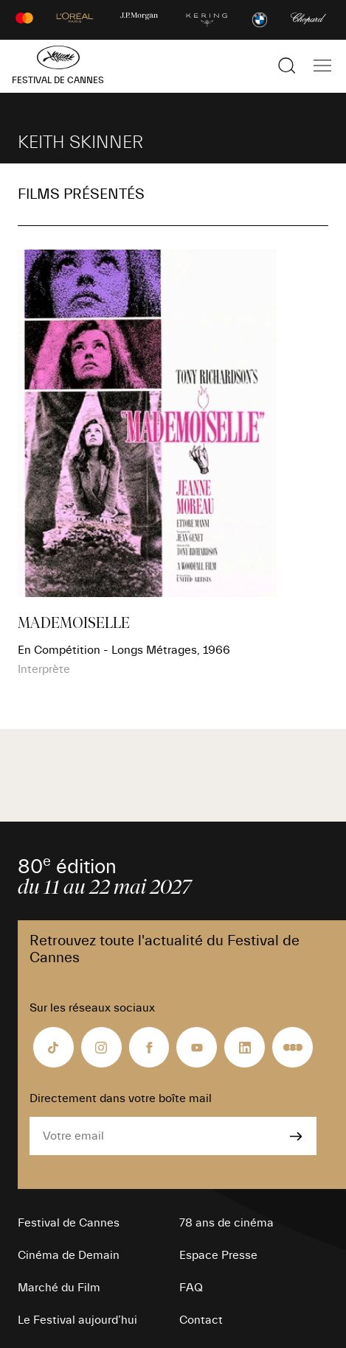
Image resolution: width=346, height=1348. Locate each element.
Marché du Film (59, 1287)
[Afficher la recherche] (287, 65)
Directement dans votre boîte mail (121, 1098)
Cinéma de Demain (69, 1255)
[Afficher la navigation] (322, 65)
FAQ (191, 1287)
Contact (201, 1320)
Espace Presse (218, 1255)
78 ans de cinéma (226, 1222)
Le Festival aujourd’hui (77, 1320)
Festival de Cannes (69, 1222)
